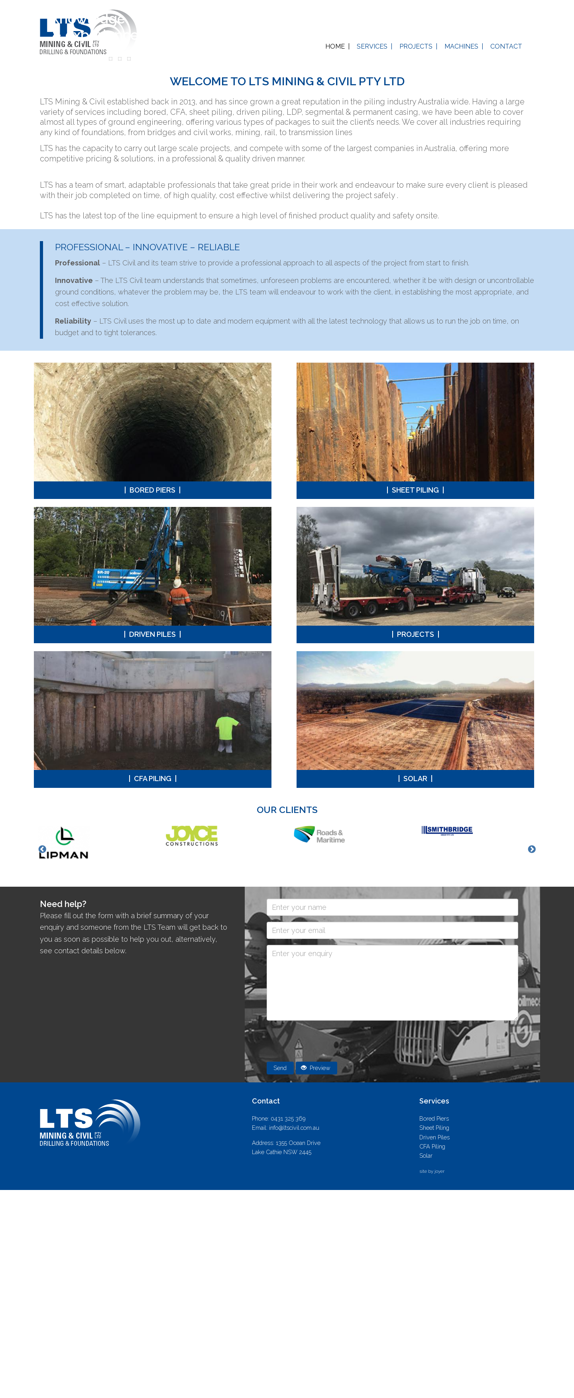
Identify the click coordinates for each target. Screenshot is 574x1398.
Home (335, 46)
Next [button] (531, 1058)
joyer (439, 1379)
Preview (315, 1276)
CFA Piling (152, 987)
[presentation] (327, 1250)
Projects (415, 46)
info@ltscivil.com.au (294, 1335)
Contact (506, 46)
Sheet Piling (415, 698)
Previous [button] (42, 1058)
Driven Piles (152, 842)
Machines (461, 46)
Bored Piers (152, 698)
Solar (416, 987)
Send (280, 1276)
